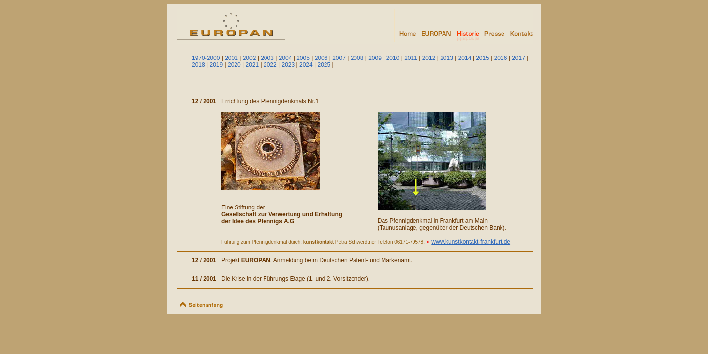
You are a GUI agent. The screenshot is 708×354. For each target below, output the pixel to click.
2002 (249, 58)
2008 (357, 58)
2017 (518, 58)
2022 (270, 64)
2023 (288, 64)
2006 (321, 58)
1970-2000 (206, 58)
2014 (465, 58)
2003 (267, 58)
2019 (216, 64)
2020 (234, 64)
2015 (482, 58)
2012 (429, 58)
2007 (339, 58)
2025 (324, 64)
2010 (393, 58)
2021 (252, 64)
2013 (446, 58)
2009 (375, 58)
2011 (410, 58)
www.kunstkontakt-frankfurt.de (470, 241)
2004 (285, 58)
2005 (303, 58)
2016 (500, 58)
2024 (306, 64)
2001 (231, 58)
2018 (198, 64)
